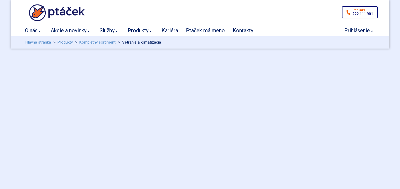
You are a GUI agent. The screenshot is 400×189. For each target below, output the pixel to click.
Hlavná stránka (38, 42)
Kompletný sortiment (97, 42)
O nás (31, 30)
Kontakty (243, 30)
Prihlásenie (357, 30)
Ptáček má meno (205, 30)
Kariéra (170, 30)
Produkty (138, 30)
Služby (107, 30)
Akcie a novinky (68, 30)
